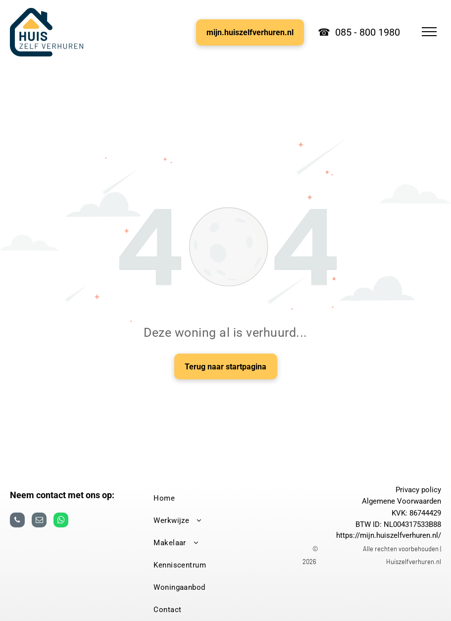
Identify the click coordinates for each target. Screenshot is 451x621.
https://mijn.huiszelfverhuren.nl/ (388, 535)
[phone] (17, 521)
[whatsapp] (60, 521)
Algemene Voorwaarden (401, 501)
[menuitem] (221, 498)
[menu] (429, 32)
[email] (39, 521)
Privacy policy (418, 489)
